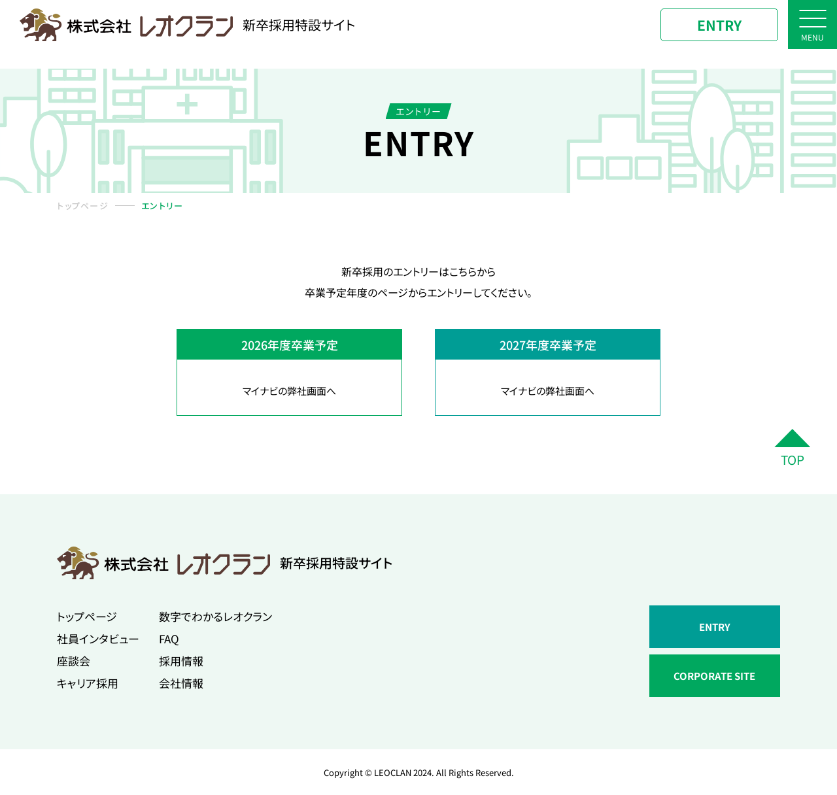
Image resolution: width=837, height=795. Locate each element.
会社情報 (181, 683)
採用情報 (181, 660)
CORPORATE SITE (714, 676)
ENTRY (719, 25)
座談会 (73, 660)
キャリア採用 (87, 683)
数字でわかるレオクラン (215, 616)
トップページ (83, 205)
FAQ (169, 638)
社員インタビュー (98, 638)
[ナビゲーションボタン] (812, 24)
